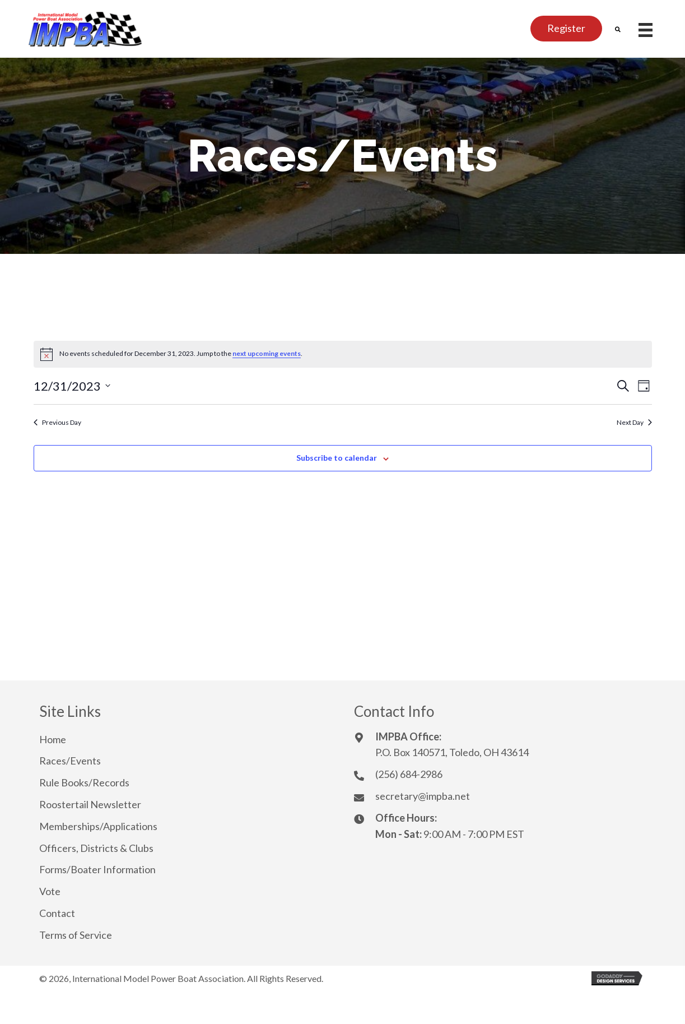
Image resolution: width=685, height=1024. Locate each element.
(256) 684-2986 (408, 774)
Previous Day (57, 422)
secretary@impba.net (422, 796)
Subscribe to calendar (336, 457)
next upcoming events (266, 353)
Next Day (634, 422)
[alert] (343, 354)
